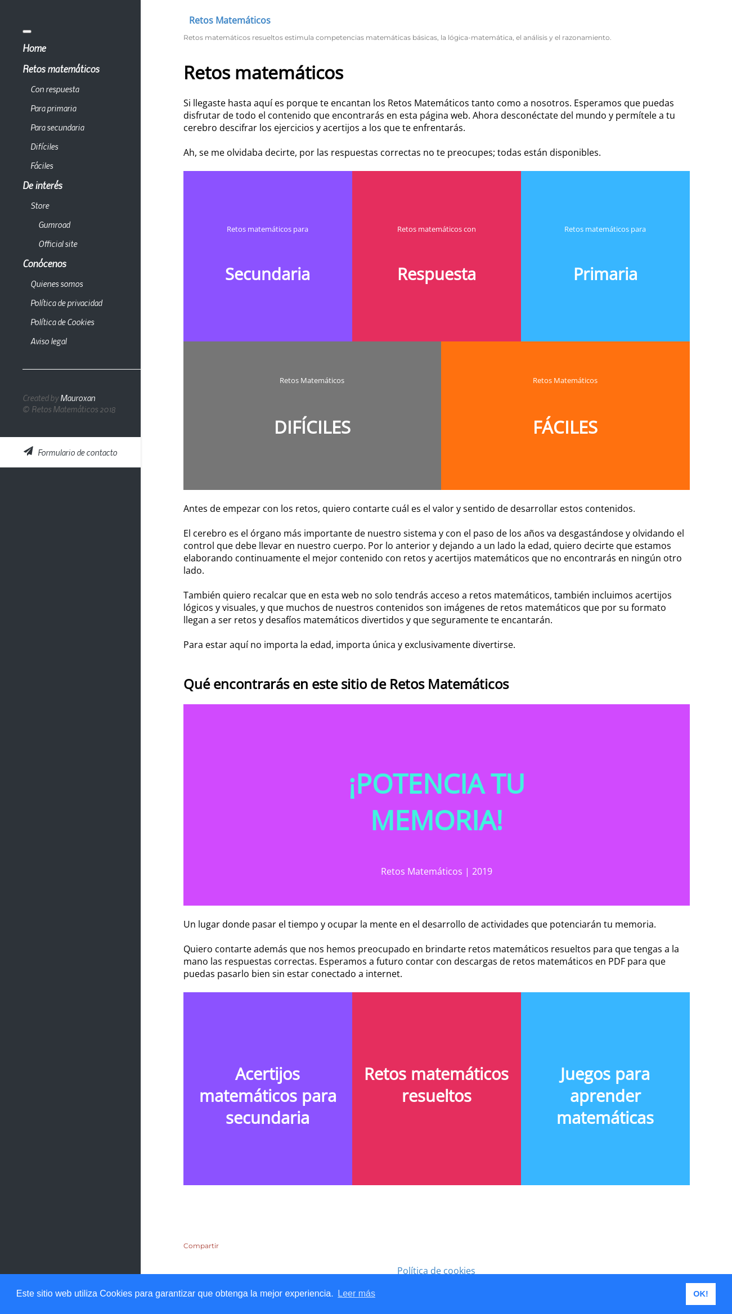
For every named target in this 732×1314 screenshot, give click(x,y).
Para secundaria (57, 127)
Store (39, 205)
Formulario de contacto (70, 452)
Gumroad (54, 224)
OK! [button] (700, 1293)
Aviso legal (48, 340)
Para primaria (53, 108)
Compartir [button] (201, 1245)
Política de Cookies (62, 321)
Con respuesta (54, 88)
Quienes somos (56, 283)
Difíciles (44, 146)
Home (34, 48)
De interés (42, 185)
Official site (57, 243)
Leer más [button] (356, 1293)
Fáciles (41, 165)
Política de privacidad (66, 302)
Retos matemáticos (61, 68)
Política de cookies (436, 1270)
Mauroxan (77, 397)
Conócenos (44, 263)
